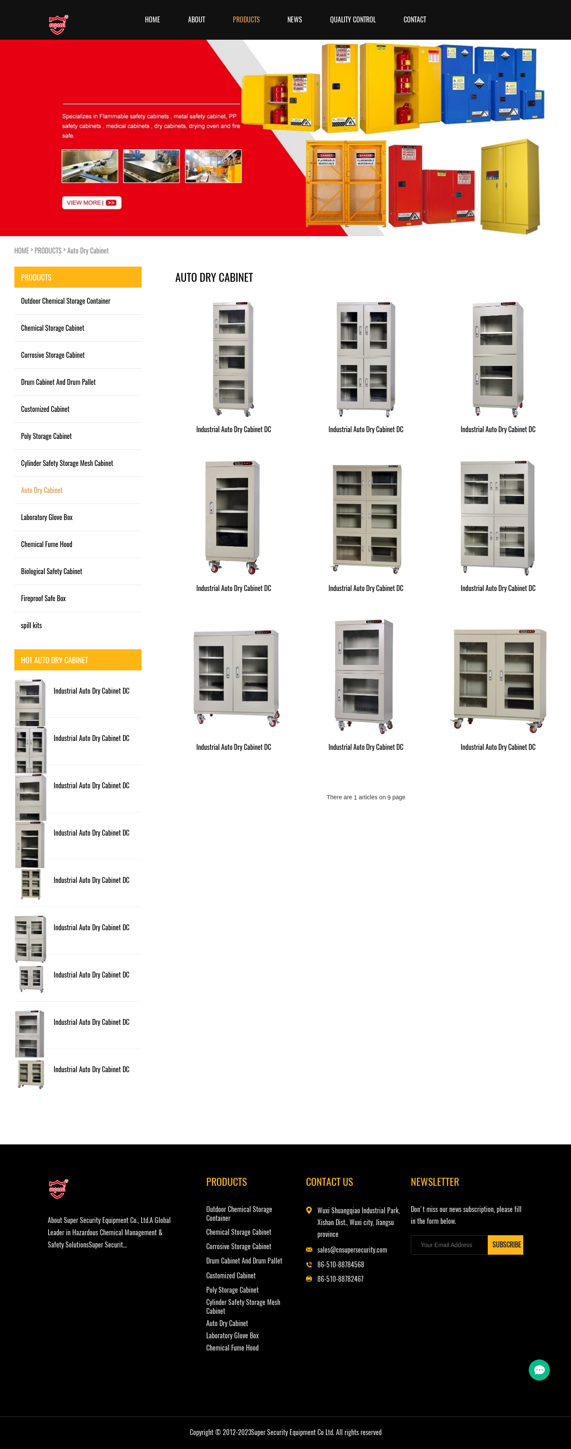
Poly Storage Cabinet (46, 436)
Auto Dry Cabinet (88, 250)
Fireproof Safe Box (43, 598)
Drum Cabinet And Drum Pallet (58, 382)
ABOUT (196, 19)
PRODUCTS (246, 19)
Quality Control (353, 19)
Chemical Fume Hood (46, 544)
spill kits (31, 625)
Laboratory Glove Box (47, 517)
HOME (21, 250)
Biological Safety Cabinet (51, 571)
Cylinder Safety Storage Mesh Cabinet (67, 463)
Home (152, 19)
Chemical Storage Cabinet (53, 328)
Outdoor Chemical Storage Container (65, 301)
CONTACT (415, 19)
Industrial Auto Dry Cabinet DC (91, 690)
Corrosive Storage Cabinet (53, 355)
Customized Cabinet (45, 409)
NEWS (294, 19)
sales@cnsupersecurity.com (356, 1249)
